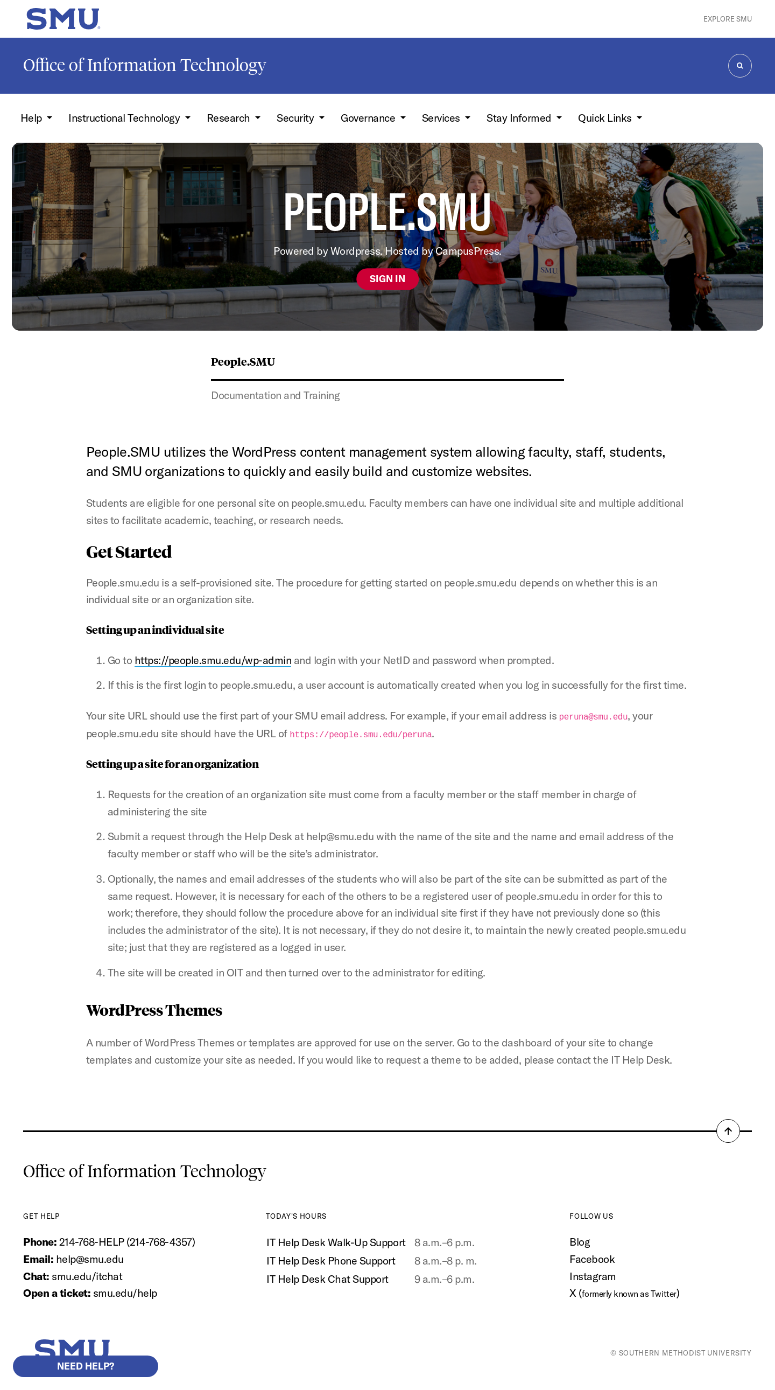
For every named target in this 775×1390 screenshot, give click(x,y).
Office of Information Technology (144, 65)
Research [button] (230, 117)
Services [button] (442, 117)
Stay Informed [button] (520, 117)
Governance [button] (369, 117)
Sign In (387, 278)
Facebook (592, 1258)
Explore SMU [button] (727, 19)
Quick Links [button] (606, 117)
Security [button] (296, 117)
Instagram (592, 1275)
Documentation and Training (275, 395)
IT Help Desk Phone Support (330, 1259)
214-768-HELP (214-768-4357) (127, 1241)
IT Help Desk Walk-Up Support (335, 1241)
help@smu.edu (90, 1258)
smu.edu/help (125, 1292)
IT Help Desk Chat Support (327, 1277)
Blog (579, 1241)
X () (624, 1292)
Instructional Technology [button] (125, 117)
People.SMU (243, 361)
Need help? (85, 1366)
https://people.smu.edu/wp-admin (213, 660)
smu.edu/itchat (87, 1275)
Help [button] (32, 117)
